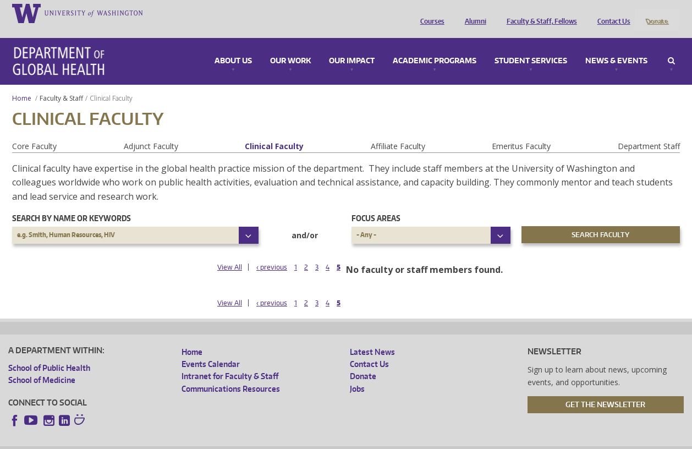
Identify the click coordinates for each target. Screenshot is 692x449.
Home (21, 83)
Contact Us (611, 12)
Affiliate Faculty (398, 131)
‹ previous (271, 252)
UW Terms (198, 440)
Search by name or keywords (71, 204)
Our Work (290, 46)
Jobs (357, 374)
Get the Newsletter (605, 390)
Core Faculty (34, 131)
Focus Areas (376, 204)
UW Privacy (153, 440)
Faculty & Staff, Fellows (539, 12)
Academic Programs (434, 46)
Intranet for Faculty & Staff (230, 361)
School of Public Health (49, 353)
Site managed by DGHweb (263, 440)
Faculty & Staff (61, 83)
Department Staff (649, 131)
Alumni (473, 12)
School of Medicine (41, 365)
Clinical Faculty (274, 131)
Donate (656, 12)
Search (671, 46)
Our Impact (352, 46)
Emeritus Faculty (521, 131)
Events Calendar (211, 349)
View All (229, 252)
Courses (430, 12)
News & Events (616, 46)
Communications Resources (231, 374)
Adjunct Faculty (151, 131)
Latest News (372, 337)
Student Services (531, 46)
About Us (233, 46)
